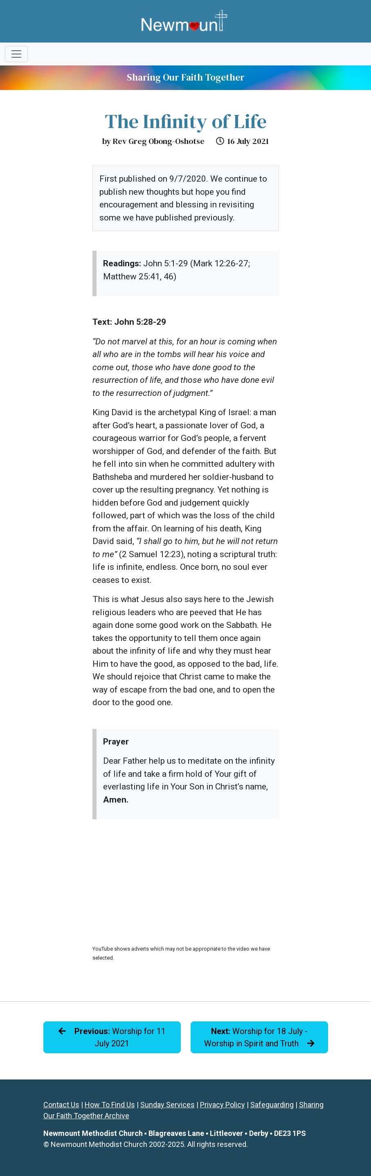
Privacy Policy (222, 1104)
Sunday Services (167, 1104)
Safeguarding (272, 1104)
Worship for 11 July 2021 (112, 1037)
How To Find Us (110, 1104)
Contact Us (61, 1104)
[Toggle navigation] (16, 54)
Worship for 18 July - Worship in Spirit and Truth (259, 1037)
